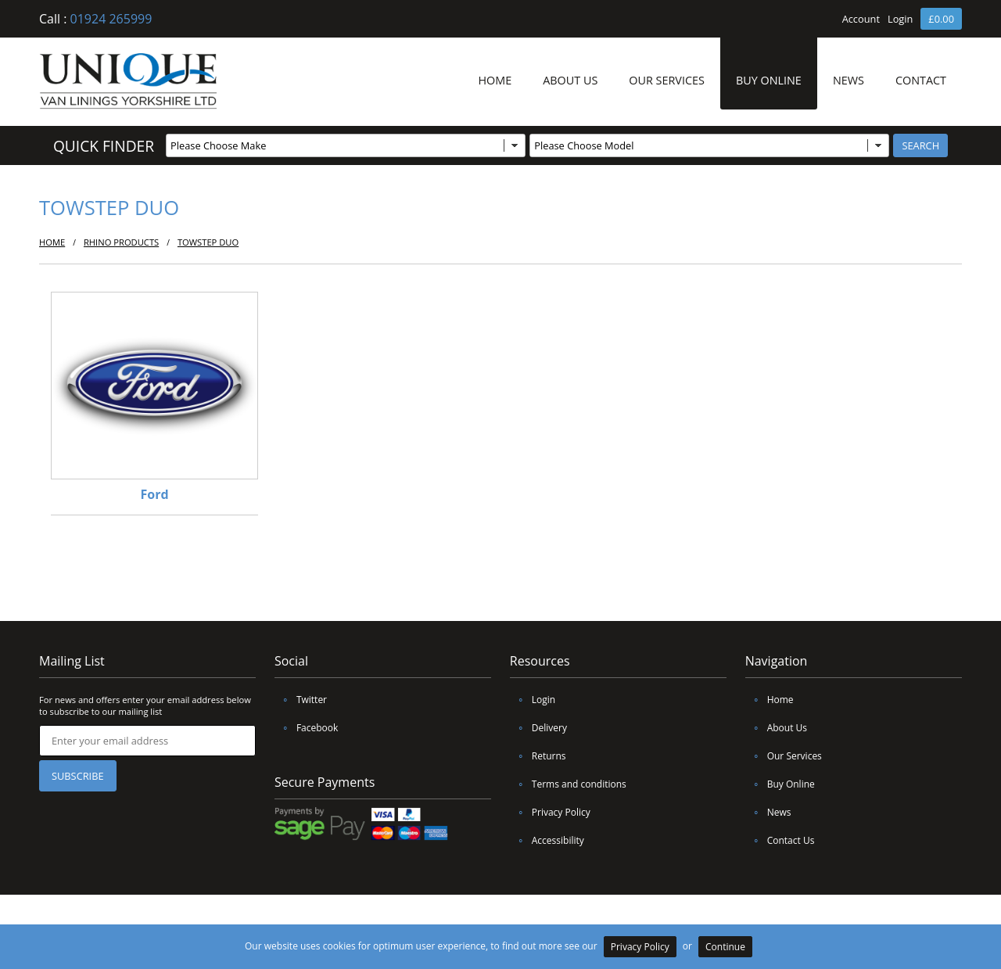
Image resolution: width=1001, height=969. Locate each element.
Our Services (783, 756)
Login (900, 19)
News (768, 812)
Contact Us (780, 840)
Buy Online (780, 784)
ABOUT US (570, 80)
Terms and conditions (568, 784)
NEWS (848, 80)
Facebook (306, 727)
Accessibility (547, 840)
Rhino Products (121, 242)
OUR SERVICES (667, 80)
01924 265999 (111, 18)
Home (769, 699)
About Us (776, 727)
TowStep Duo (208, 242)
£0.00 (941, 19)
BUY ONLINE (769, 80)
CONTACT (920, 80)
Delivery (538, 727)
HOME (494, 80)
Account (861, 19)
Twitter (300, 699)
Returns (538, 756)
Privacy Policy (550, 812)
